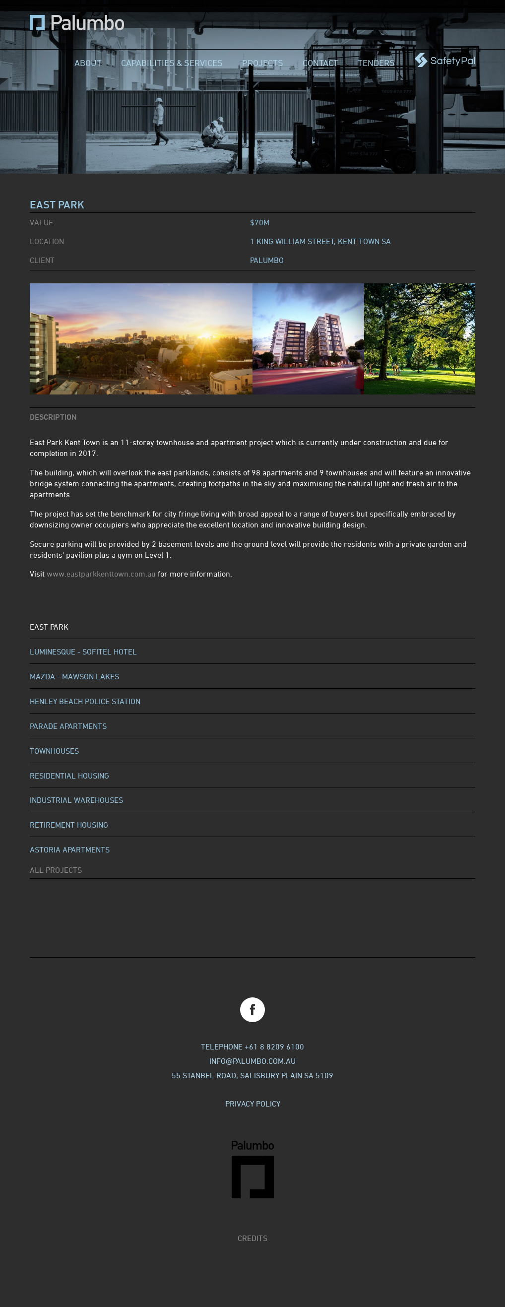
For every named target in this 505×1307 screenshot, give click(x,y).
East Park (49, 626)
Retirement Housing (69, 824)
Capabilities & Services (172, 62)
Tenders (376, 62)
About (88, 62)
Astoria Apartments (70, 849)
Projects (262, 62)
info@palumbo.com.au (252, 1060)
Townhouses (54, 750)
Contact (320, 62)
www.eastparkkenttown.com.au (101, 573)
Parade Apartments (68, 725)
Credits (252, 1238)
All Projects (56, 869)
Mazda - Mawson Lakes (74, 676)
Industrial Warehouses (76, 799)
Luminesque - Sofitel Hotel (83, 651)
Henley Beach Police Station (85, 701)
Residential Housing (69, 775)
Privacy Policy (252, 1103)
